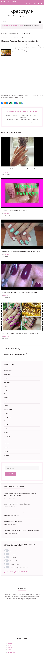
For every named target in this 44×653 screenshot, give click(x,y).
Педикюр (6, 447)
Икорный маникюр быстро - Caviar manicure (15, 210)
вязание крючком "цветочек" (13, 521)
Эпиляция (7, 440)
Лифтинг (6, 421)
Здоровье (7, 382)
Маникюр (20, 25)
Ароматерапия (8, 409)
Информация (8, 417)
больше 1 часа (14, 564)
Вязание (6, 394)
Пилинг (6, 424)
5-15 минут (13, 554)
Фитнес (6, 405)
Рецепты (6, 397)
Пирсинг (6, 413)
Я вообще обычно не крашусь (19, 567)
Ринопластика (8, 371)
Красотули (22, 11)
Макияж (6, 455)
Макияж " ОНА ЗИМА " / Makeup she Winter (17, 504)
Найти (11, 473)
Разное (6, 386)
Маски (6, 432)
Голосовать (9, 571)
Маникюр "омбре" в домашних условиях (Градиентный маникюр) (21, 169)
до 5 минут (13, 551)
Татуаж (6, 428)
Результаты (21, 571)
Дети (5, 378)
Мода (5, 390)
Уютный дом (7, 374)
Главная (10, 643)
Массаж (6, 444)
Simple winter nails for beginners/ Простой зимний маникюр (21, 530)
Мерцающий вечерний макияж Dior (14, 513)
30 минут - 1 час (14, 561)
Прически (7, 436)
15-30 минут (13, 557)
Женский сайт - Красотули (9, 25)
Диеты (6, 401)
